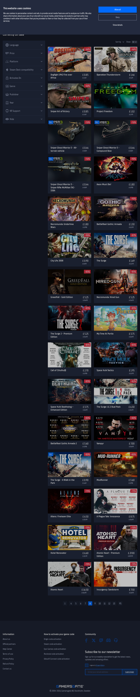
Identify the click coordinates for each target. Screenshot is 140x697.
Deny (118, 17)
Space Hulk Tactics (105, 370)
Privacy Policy (8, 658)
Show (128, 42)
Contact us (7, 668)
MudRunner (102, 479)
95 (120, 603)
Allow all (118, 9)
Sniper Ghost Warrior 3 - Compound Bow (108, 149)
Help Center (7, 649)
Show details (117, 25)
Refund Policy (8, 663)
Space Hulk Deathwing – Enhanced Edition (62, 408)
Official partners (9, 644)
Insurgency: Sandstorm (108, 589)
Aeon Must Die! (104, 184)
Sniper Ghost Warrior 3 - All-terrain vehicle (64, 149)
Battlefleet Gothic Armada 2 (64, 443)
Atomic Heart (57, 589)
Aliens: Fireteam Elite (61, 516)
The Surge (101, 260)
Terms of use (8, 654)
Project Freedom (105, 111)
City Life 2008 (57, 260)
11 (104, 603)
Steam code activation (53, 644)
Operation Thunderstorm (108, 74)
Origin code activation (52, 639)
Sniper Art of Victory (60, 111)
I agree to (97, 665)
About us (6, 639)
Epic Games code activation (55, 649)
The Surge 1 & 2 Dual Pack (108, 406)
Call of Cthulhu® (58, 370)
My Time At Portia (105, 333)
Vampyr (100, 443)
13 (114, 603)
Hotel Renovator (58, 552)
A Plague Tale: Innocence (108, 516)
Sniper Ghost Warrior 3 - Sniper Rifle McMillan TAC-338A (63, 187)
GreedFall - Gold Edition (62, 297)
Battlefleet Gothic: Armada (109, 224)
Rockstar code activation (54, 654)
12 (109, 603)
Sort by (118, 42)
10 (100, 603)
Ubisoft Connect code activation (57, 658)
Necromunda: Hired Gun (108, 297)
